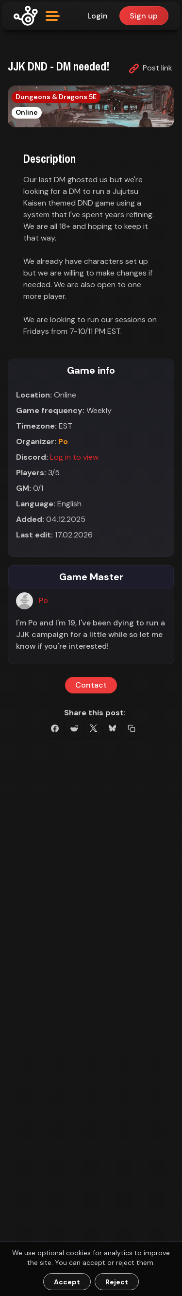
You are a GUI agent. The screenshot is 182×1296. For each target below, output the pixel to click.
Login (97, 16)
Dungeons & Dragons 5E (56, 96)
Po (63, 441)
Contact (91, 685)
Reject (116, 1282)
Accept (67, 1282)
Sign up (144, 16)
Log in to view (74, 457)
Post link (150, 68)
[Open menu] (53, 16)
